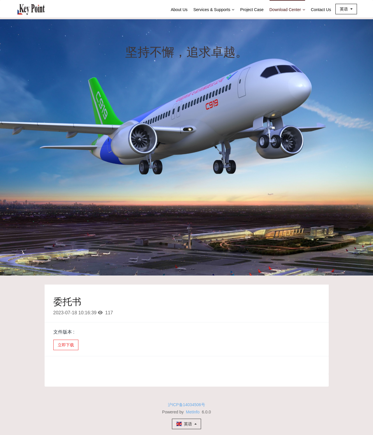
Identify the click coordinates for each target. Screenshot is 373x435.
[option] (186, 147)
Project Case (251, 9)
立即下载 (66, 345)
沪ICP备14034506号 (186, 404)
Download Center (287, 9)
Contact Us (321, 9)
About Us (179, 9)
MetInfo (193, 412)
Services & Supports (214, 9)
